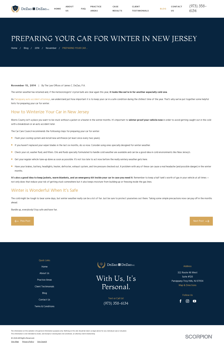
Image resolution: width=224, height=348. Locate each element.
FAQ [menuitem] (83, 9)
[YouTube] (194, 301)
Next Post (201, 221)
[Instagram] (187, 301)
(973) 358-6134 (116, 303)
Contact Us (44, 300)
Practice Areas (44, 280)
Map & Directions (187, 285)
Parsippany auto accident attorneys (32, 99)
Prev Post (22, 221)
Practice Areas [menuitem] (95, 9)
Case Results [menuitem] (117, 9)
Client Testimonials (44, 287)
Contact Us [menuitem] (176, 9)
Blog (44, 293)
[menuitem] (15, 342)
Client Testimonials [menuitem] (140, 9)
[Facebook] (180, 301)
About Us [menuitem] (70, 9)
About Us (44, 273)
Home (44, 267)
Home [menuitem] (57, 9)
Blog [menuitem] (163, 9)
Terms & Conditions (44, 306)
